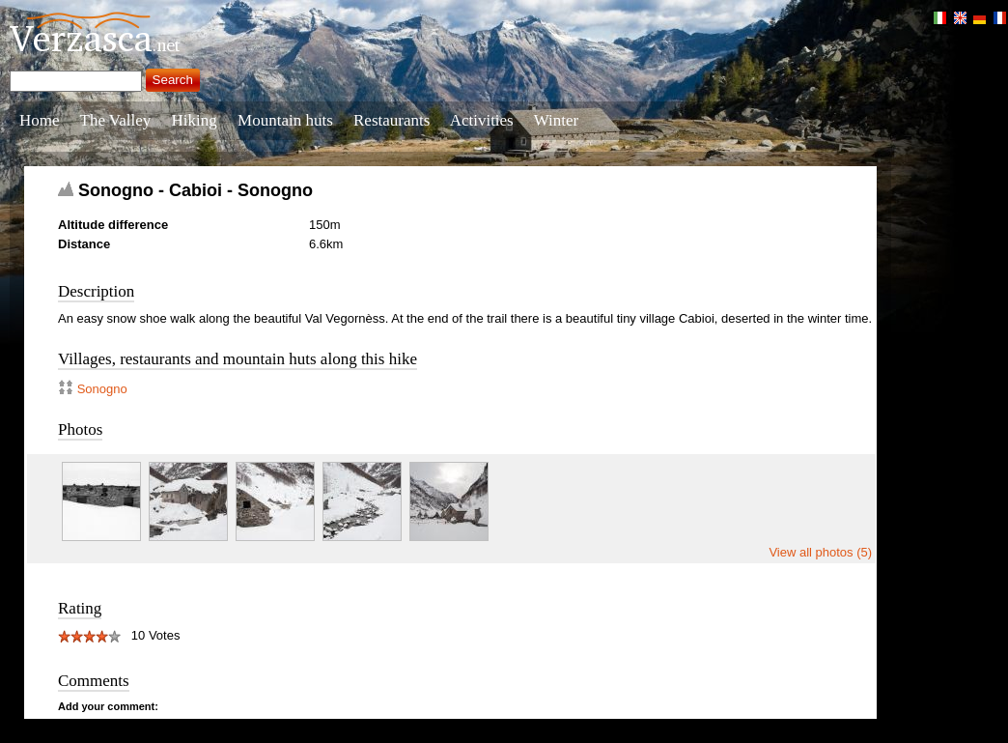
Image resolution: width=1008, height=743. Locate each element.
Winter (556, 120)
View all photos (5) (820, 552)
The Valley (116, 120)
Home (39, 120)
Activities (482, 120)
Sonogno (102, 389)
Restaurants (391, 120)
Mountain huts (285, 120)
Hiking (194, 120)
